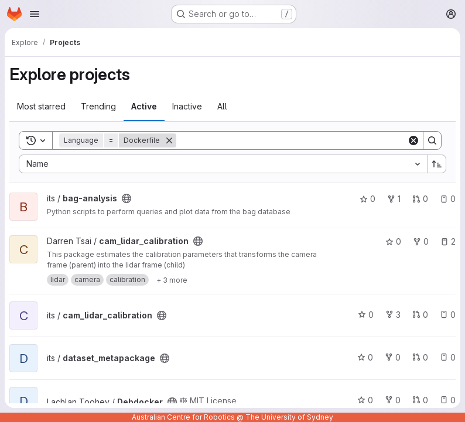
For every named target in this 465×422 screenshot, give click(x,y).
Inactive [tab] (187, 106)
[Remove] (169, 140)
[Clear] (413, 140)
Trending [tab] (98, 106)
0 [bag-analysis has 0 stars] (367, 199)
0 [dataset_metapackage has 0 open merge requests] (420, 357)
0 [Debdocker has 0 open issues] (448, 400)
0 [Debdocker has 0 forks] (393, 400)
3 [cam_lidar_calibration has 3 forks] (393, 315)
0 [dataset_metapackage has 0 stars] (365, 357)
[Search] (292, 140)
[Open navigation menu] (34, 14)
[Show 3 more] (172, 280)
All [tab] (222, 106)
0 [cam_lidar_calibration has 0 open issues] (448, 315)
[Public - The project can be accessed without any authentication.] (126, 198)
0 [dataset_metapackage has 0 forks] (393, 357)
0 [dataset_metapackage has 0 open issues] (448, 357)
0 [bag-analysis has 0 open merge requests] (420, 199)
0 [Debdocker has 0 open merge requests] (420, 400)
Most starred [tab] (41, 106)
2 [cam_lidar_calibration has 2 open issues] (448, 241)
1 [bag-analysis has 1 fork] (394, 199)
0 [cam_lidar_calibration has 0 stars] (393, 241)
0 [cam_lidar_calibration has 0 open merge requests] (420, 315)
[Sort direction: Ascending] (437, 164)
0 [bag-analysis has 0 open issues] (448, 199)
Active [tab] (144, 106)
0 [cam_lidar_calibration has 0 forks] (421, 241)
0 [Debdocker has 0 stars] (365, 400)
